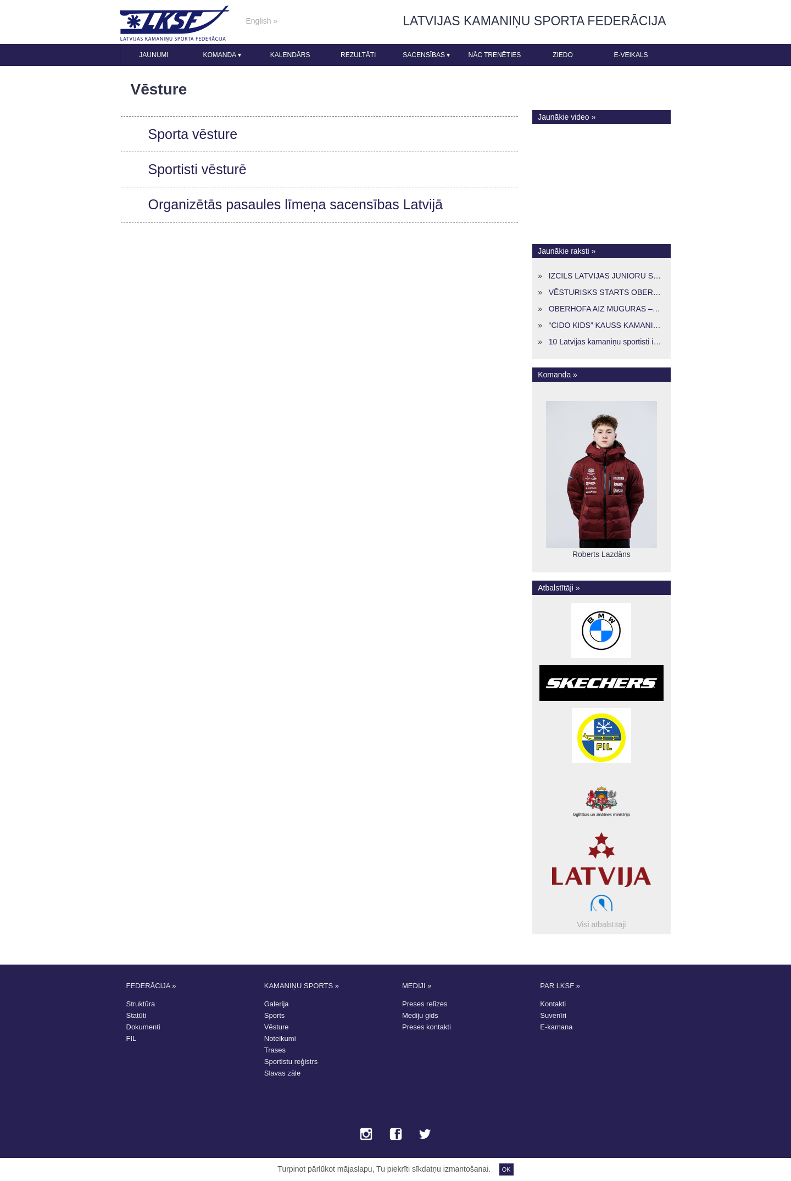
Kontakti (553, 1004)
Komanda (222, 55)
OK (506, 1169)
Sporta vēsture (193, 134)
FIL (131, 1038)
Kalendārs (290, 55)
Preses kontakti (426, 1027)
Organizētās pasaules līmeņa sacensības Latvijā (295, 204)
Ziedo (563, 55)
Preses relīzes (424, 1004)
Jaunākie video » (566, 117)
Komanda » (557, 374)
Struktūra (140, 1004)
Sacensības (426, 55)
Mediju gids (420, 1015)
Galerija (276, 1004)
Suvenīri (553, 1015)
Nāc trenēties (494, 55)
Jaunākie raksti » (566, 251)
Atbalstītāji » (559, 587)
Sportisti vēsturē (197, 169)
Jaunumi (153, 55)
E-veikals (631, 55)
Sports (274, 1015)
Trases (275, 1050)
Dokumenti (143, 1027)
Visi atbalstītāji (601, 924)
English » (262, 20)
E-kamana (556, 1027)
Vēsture (276, 1027)
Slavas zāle (282, 1073)
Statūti (136, 1015)
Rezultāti (358, 55)
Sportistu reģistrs (291, 1061)
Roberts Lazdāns (601, 554)
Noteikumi (280, 1038)
